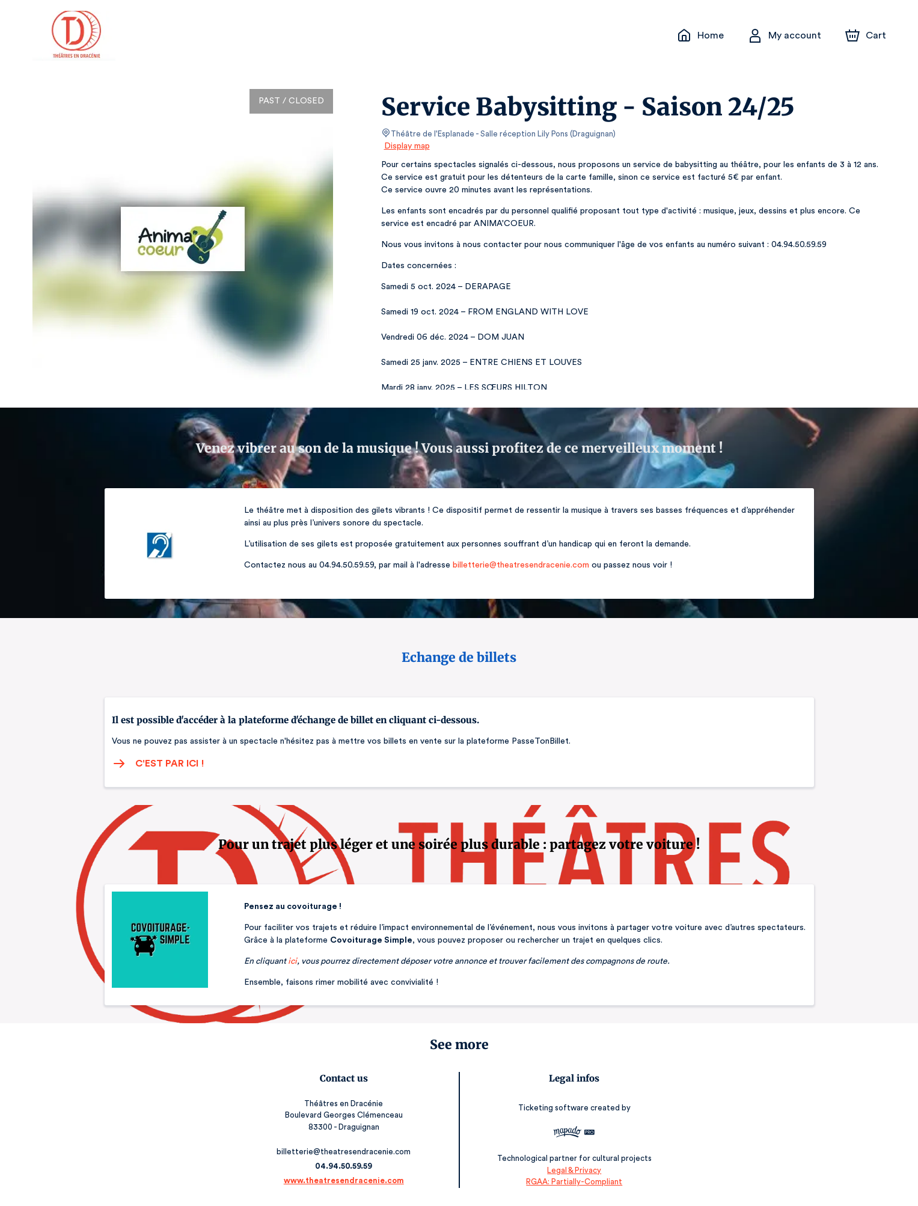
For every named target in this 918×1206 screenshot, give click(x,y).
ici (292, 961)
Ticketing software (552, 1108)
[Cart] (866, 35)
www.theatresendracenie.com (347, 1180)
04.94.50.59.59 (346, 1166)
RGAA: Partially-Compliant (571, 1181)
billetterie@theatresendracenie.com (518, 565)
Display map (407, 146)
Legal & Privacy (572, 1170)
